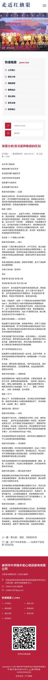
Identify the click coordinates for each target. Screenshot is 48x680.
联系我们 (10, 109)
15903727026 (19, 126)
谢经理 (16, 133)
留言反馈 (10, 103)
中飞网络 (28, 676)
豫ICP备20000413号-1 (19, 669)
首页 (3, 48)
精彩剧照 (10, 83)
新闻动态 (10, 48)
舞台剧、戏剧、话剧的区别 (24, 537)
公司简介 (10, 70)
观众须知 (10, 96)
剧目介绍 (10, 77)
